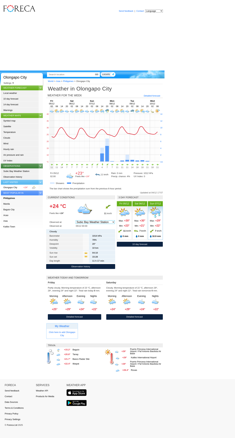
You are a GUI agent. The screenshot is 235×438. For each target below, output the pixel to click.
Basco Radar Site (81, 359)
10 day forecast (10, 99)
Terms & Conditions (14, 408)
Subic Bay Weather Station (16, 171)
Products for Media (45, 396)
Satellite (7, 126)
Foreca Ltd (12, 425)
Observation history (12, 177)
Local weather (10, 93)
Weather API (42, 390)
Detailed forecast (152, 96)
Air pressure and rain (13, 155)
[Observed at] (95, 222)
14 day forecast (10, 104)
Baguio (76, 349)
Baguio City (8, 209)
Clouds (6, 138)
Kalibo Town (9, 226)
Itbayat (76, 363)
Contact (140, 11)
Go (120, 74)
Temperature (9, 132)
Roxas (134, 370)
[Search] (85, 74)
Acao (5, 215)
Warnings (7, 110)
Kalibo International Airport (143, 357)
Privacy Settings (12, 419)
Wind (5, 143)
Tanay (75, 354)
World (51, 81)
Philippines (9, 198)
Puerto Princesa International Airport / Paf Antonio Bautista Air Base (145, 351)
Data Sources (11, 402)
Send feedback (126, 11)
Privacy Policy (11, 413)
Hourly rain (8, 149)
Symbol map (9, 120)
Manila (6, 204)
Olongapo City (15, 77)
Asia (5, 221)
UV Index (7, 160)
